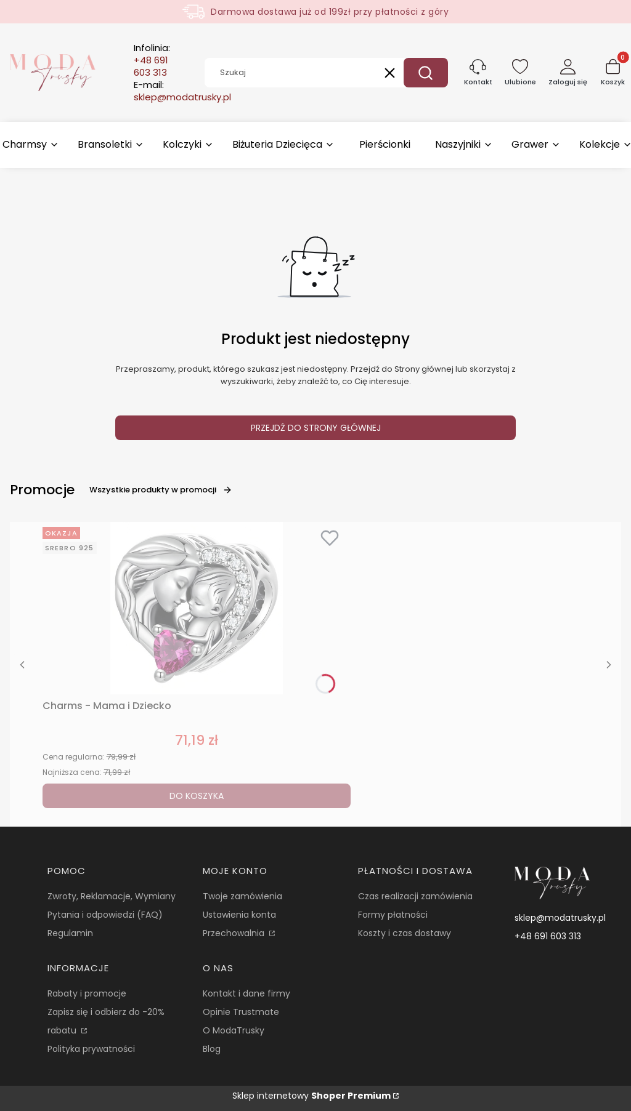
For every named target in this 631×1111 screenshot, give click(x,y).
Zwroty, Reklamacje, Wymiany (111, 896)
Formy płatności (393, 914)
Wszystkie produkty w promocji (160, 489)
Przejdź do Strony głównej (316, 428)
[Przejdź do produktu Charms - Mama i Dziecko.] (197, 608)
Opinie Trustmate (241, 1012)
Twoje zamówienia (242, 896)
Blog (212, 1049)
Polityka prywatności (91, 1049)
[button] (426, 72)
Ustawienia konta (239, 914)
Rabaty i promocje (86, 993)
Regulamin (70, 933)
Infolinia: (152, 60)
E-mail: (182, 91)
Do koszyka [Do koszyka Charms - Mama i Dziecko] (196, 796)
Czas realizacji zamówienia (415, 896)
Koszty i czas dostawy (404, 933)
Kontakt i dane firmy (246, 993)
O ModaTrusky (233, 1030)
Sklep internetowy (311, 1095)
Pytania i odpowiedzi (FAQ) (105, 914)
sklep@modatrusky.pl (560, 918)
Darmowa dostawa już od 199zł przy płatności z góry (330, 12)
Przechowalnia (235, 933)
